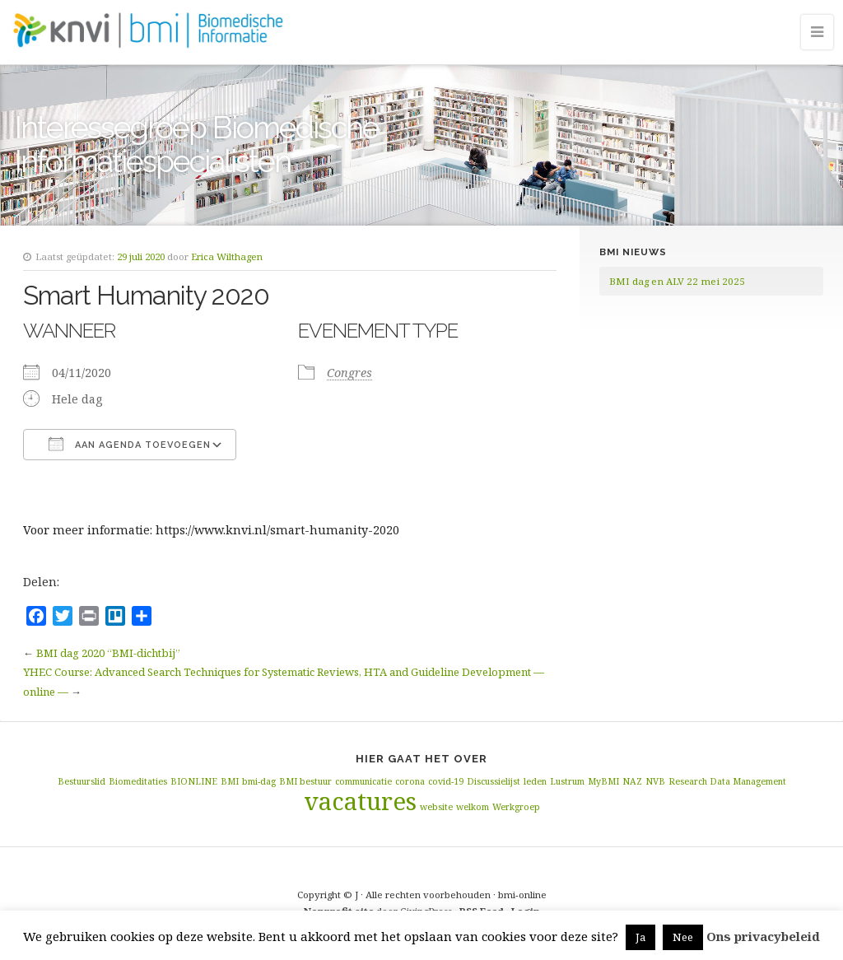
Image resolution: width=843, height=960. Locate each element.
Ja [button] (640, 937)
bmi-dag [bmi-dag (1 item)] (259, 781)
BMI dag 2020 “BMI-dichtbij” (108, 652)
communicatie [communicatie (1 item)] (363, 781)
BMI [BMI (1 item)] (230, 781)
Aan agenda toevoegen (130, 443)
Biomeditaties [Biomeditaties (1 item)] (138, 781)
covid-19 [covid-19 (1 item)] (445, 781)
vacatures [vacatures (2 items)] (360, 801)
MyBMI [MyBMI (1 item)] (603, 781)
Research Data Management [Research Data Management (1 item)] (727, 781)
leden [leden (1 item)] (535, 781)
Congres (349, 372)
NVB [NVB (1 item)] (655, 781)
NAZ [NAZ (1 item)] (632, 781)
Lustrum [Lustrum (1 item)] (567, 781)
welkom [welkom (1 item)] (472, 807)
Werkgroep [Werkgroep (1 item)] (516, 807)
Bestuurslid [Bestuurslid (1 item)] (81, 781)
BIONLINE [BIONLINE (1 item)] (193, 781)
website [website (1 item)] (436, 807)
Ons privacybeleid (763, 936)
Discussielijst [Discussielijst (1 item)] (493, 781)
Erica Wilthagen (227, 256)
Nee (683, 937)
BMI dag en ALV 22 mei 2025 (677, 281)
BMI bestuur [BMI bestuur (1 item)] (305, 781)
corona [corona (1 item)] (410, 781)
